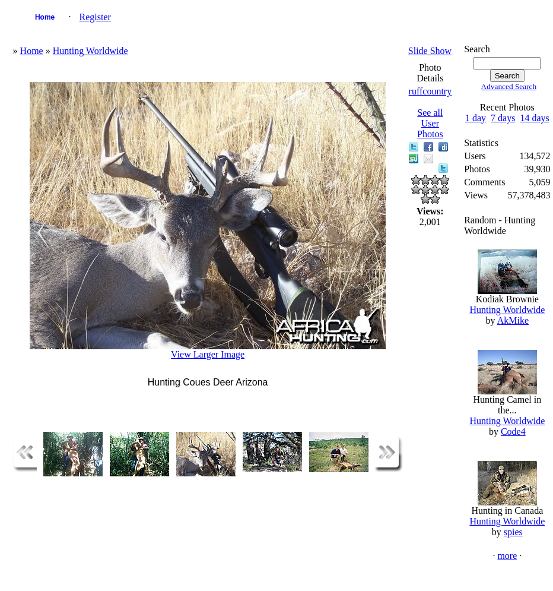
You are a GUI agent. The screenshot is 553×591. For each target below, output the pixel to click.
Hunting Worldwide (90, 51)
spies (513, 532)
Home (45, 17)
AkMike (513, 320)
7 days (503, 118)
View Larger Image (207, 354)
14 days (534, 118)
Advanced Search (509, 86)
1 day (475, 118)
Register (95, 17)
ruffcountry (430, 91)
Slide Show (430, 51)
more (507, 556)
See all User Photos (430, 123)
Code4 (513, 431)
